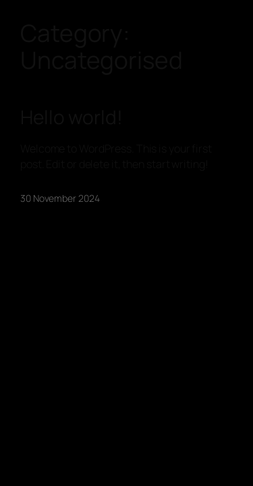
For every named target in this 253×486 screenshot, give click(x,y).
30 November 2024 (59, 198)
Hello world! (71, 117)
